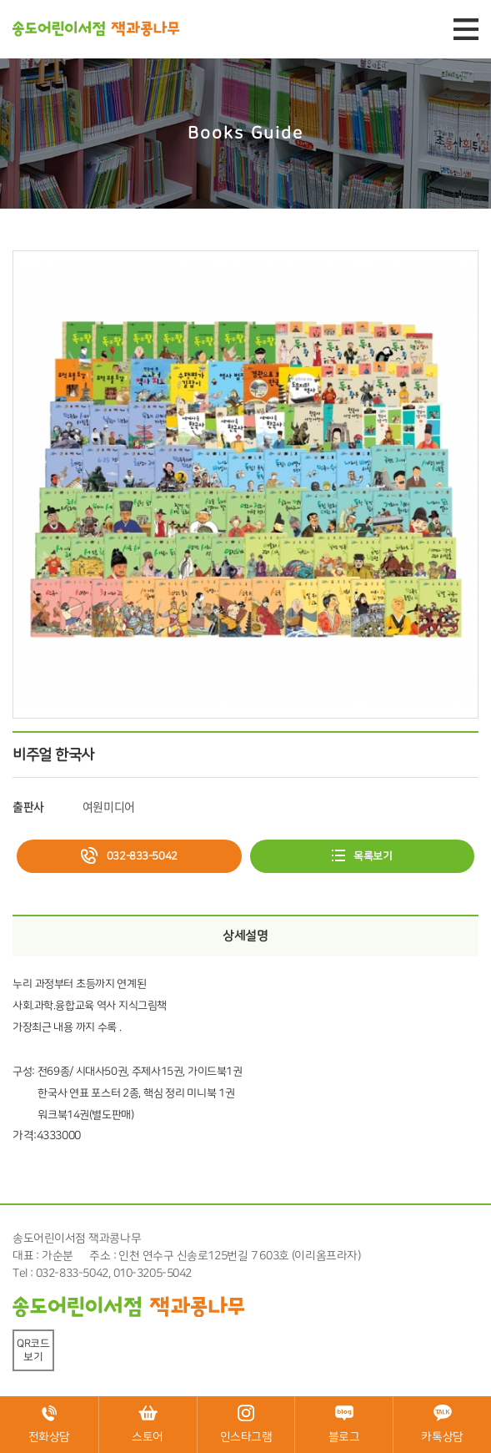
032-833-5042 (142, 856)
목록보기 (372, 856)
